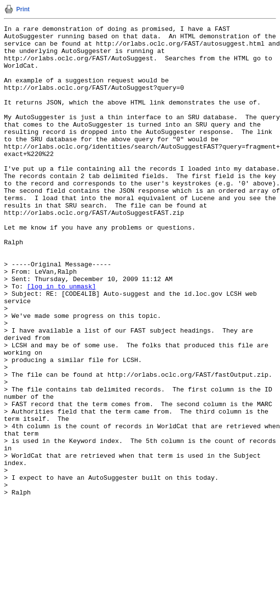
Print (22, 9)
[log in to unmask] (61, 339)
